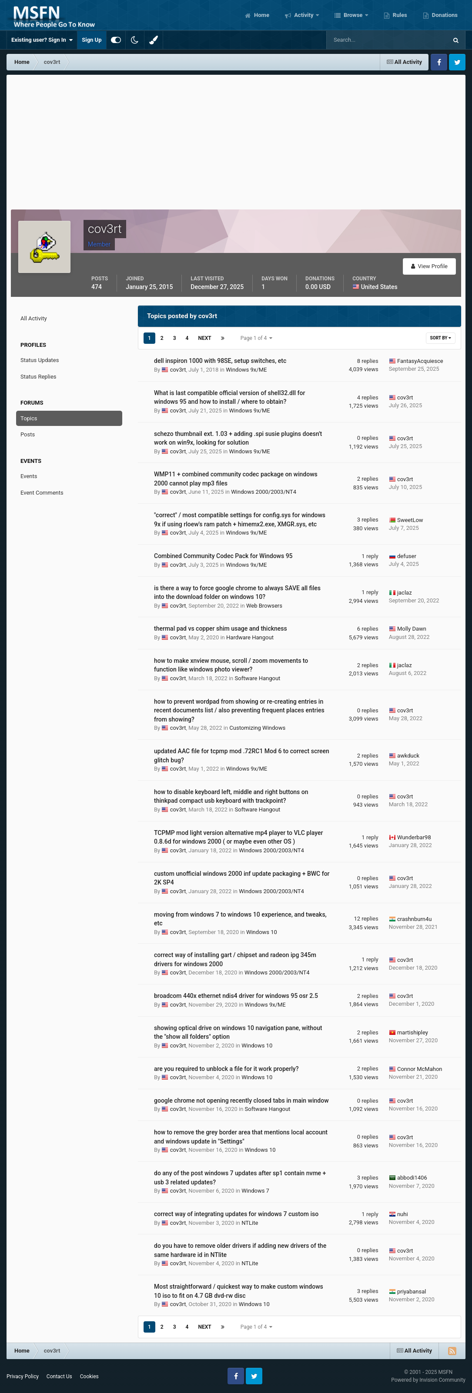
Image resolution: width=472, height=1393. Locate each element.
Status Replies (38, 376)
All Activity (33, 318)
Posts (27, 434)
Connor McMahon (419, 1069)
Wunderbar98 (414, 837)
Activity (304, 15)
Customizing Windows (257, 728)
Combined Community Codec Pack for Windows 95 (223, 555)
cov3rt (178, 369)
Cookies (89, 1376)
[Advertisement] (236, 140)
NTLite (249, 1223)
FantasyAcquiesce (420, 361)
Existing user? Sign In (42, 40)
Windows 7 (255, 1190)
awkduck (408, 755)
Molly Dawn (411, 628)
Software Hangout (258, 678)
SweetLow (410, 520)
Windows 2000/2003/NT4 (263, 492)
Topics (28, 418)
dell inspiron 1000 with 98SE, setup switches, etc (220, 360)
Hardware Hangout (250, 637)
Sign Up (91, 40)
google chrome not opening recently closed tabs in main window (241, 1100)
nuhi (402, 1214)
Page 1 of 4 (257, 338)
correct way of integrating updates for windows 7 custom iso (236, 1213)
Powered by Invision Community (428, 1380)
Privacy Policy (23, 1376)
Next (204, 338)
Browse (353, 15)
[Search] (360, 40)
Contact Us (59, 1376)
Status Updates (39, 360)
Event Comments (42, 492)
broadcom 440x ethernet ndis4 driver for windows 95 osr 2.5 (236, 995)
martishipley (412, 1032)
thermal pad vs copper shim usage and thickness (220, 628)
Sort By (440, 338)
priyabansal (411, 1291)
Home (261, 15)
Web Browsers (264, 605)
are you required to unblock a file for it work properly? (226, 1068)
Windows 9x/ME (246, 369)
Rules (399, 15)
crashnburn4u (414, 919)
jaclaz (404, 592)
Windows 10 (261, 932)
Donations (444, 15)
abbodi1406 (412, 1177)
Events (28, 476)
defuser (406, 556)
